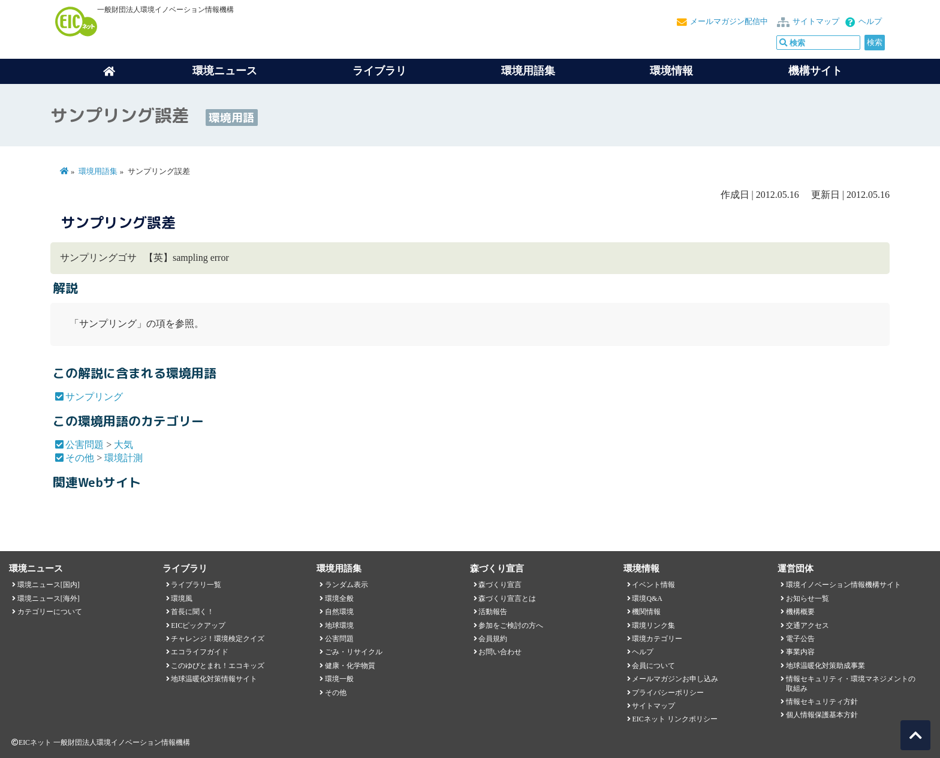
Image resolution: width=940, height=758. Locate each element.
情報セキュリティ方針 (822, 701)
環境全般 (339, 598)
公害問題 (84, 445)
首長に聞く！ (192, 611)
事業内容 (800, 652)
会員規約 (492, 638)
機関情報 (646, 611)
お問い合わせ (500, 652)
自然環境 (339, 611)
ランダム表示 (346, 584)
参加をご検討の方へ (510, 625)
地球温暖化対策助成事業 (825, 665)
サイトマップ (816, 21)
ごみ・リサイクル (353, 652)
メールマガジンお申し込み (675, 679)
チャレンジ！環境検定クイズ (217, 638)
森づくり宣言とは (507, 598)
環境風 (181, 598)
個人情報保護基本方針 (822, 715)
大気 (123, 445)
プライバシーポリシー (668, 692)
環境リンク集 (653, 625)
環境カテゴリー (657, 638)
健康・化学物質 (350, 665)
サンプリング (94, 397)
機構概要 (800, 611)
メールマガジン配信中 (729, 21)
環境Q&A (647, 598)
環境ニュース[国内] (48, 584)
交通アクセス (807, 625)
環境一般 (339, 679)
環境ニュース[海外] (48, 598)
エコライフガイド (199, 652)
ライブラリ (379, 71)
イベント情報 (653, 584)
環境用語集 (528, 71)
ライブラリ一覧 (196, 584)
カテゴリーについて (49, 611)
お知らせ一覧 (807, 598)
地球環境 (339, 625)
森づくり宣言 (500, 584)
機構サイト (815, 71)
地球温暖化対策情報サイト (214, 679)
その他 (79, 458)
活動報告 (492, 611)
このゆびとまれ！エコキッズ (217, 665)
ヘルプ (870, 21)
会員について (653, 665)
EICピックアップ (198, 625)
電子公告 (800, 638)
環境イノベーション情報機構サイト (843, 584)
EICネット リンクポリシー (674, 719)
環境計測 (123, 458)
